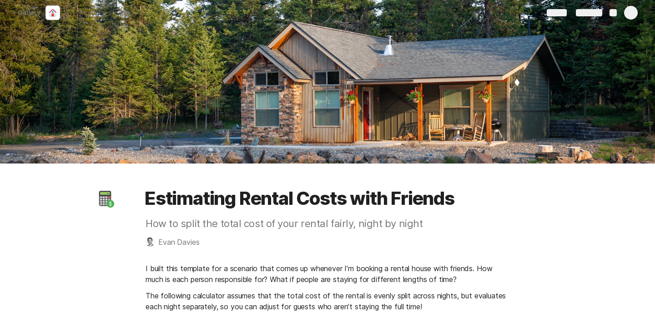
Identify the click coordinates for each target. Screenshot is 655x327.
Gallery (26, 12)
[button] (105, 198)
